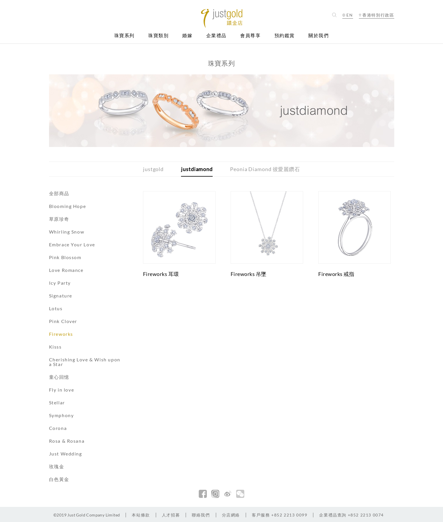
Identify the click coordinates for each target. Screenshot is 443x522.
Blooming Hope (67, 206)
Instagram (215, 494)
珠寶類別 (158, 35)
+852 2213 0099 (279, 514)
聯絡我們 (201, 514)
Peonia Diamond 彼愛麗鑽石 (265, 169)
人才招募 (171, 514)
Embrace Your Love (72, 244)
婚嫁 (187, 35)
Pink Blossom (65, 257)
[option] (221, 110)
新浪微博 (228, 494)
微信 (240, 494)
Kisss (55, 346)
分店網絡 (231, 514)
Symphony (61, 415)
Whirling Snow (66, 231)
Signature (60, 295)
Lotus (56, 308)
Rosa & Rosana (67, 441)
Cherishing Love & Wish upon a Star (84, 362)
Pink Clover (63, 321)
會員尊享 (250, 35)
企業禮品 (216, 35)
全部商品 (59, 193)
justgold (153, 169)
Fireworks (61, 334)
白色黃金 (59, 479)
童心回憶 (59, 377)
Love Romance (66, 270)
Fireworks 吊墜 (249, 274)
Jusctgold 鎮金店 (221, 18)
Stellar (57, 402)
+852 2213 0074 (351, 514)
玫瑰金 (56, 466)
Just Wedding (65, 453)
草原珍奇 (59, 219)
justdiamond (197, 169)
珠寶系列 (124, 35)
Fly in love (61, 389)
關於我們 (318, 35)
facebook (203, 494)
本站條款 (141, 514)
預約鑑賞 (284, 35)
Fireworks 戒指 (336, 274)
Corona (58, 428)
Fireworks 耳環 (161, 274)
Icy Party (60, 283)
